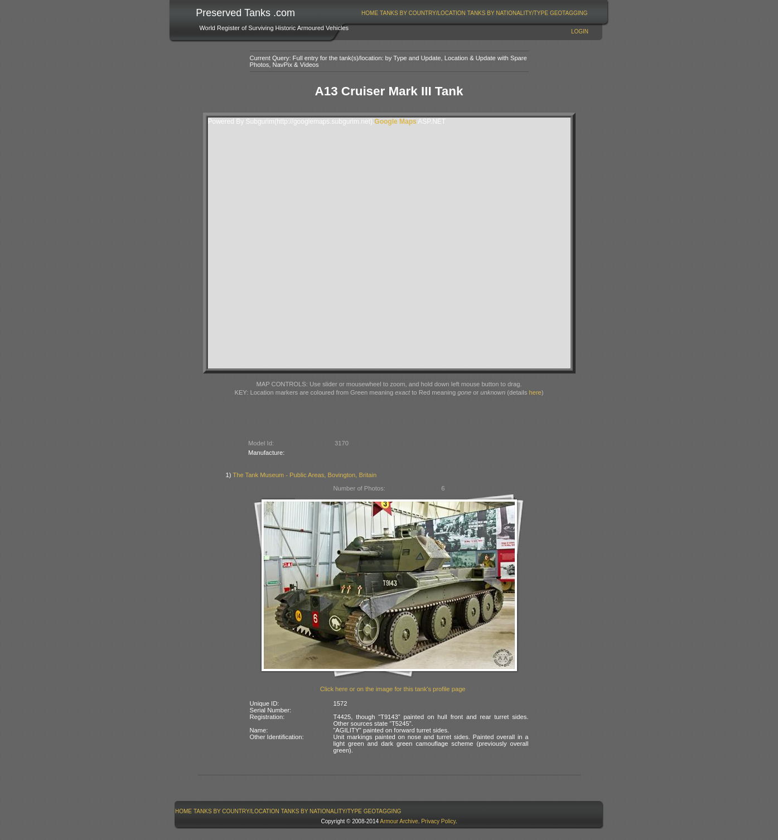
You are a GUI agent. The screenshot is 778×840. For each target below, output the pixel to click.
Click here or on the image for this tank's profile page (393, 689)
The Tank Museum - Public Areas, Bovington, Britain (304, 475)
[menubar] (474, 13)
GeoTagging (569, 13)
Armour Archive (399, 821)
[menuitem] (370, 13)
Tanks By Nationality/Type (507, 13)
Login (579, 31)
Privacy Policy (438, 821)
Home (369, 13)
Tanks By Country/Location (423, 13)
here (535, 392)
